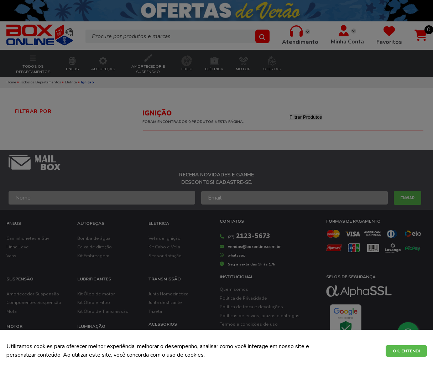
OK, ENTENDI (406, 351)
